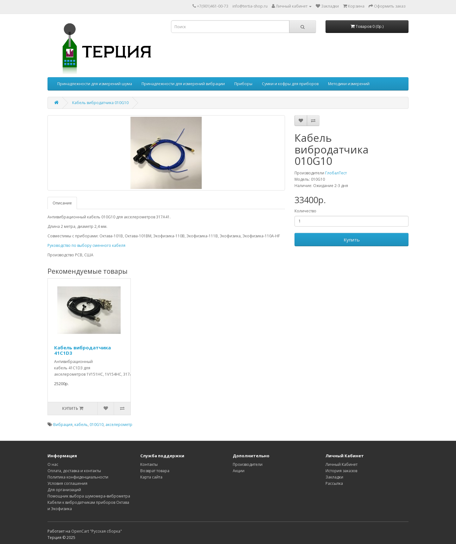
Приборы (243, 83)
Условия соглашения (67, 483)
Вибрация (63, 424)
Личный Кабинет (342, 464)
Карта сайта (151, 477)
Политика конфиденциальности (78, 477)
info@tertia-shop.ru (250, 6)
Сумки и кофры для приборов (290, 83)
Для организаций (64, 489)
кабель (81, 424)
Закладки (334, 477)
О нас (53, 464)
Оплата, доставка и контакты (74, 470)
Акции (238, 470)
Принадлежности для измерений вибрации (183, 83)
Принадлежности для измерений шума (94, 83)
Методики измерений (349, 83)
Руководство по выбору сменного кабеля (86, 245)
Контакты (149, 464)
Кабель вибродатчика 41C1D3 (82, 350)
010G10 (97, 424)
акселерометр (118, 424)
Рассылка (334, 483)
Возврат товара (154, 470)
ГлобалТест (336, 173)
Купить (352, 239)
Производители (248, 464)
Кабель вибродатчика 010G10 (100, 102)
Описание (62, 203)
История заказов (341, 470)
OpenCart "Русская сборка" (96, 531)
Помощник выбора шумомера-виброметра (89, 496)
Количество (305, 211)
